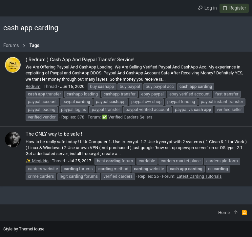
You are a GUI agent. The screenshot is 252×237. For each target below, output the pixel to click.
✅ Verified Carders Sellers (127, 117)
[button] (9, 8)
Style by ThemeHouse (23, 228)
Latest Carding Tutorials (199, 176)
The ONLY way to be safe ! (54, 134)
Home (224, 212)
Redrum (33, 86)
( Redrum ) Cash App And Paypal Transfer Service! (80, 60)
